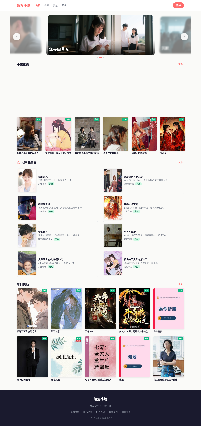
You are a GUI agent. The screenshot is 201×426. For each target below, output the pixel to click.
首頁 (38, 5)
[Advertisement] (100, 91)
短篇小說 (23, 5)
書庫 (46, 5)
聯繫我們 (113, 412)
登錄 (178, 5)
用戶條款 (100, 412)
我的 (64, 5)
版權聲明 (75, 412)
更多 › (181, 64)
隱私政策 (87, 412)
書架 (55, 5)
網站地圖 (126, 412)
